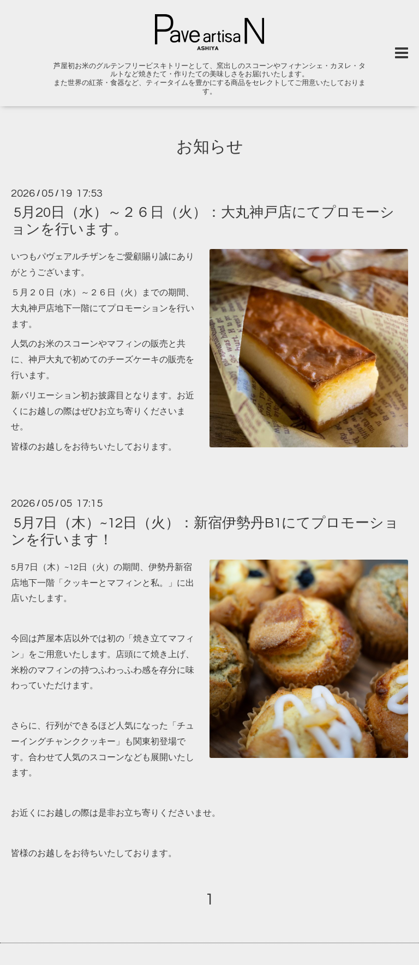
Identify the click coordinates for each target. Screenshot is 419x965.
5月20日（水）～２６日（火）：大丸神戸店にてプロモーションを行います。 (202, 220)
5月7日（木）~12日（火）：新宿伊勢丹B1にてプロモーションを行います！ (205, 531)
